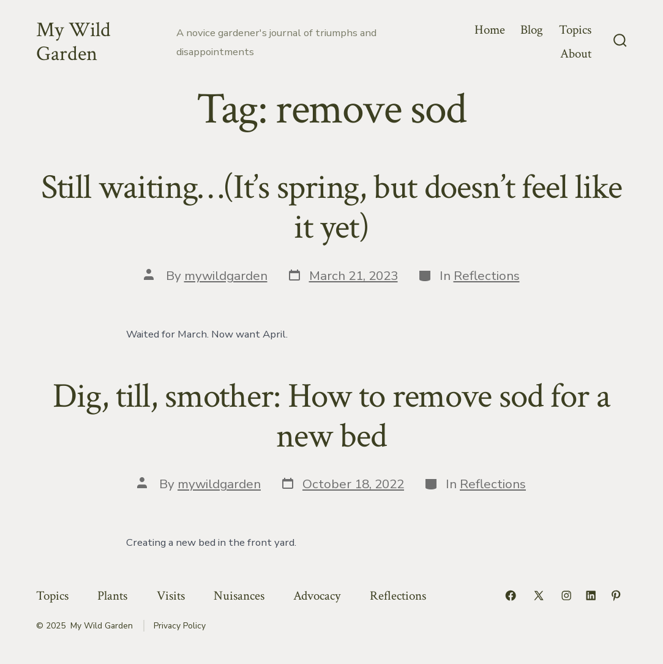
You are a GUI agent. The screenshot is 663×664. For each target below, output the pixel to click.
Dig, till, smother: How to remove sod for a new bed (331, 416)
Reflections (487, 275)
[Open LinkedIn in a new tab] (591, 595)
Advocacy (316, 595)
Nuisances (239, 595)
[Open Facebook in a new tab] (511, 595)
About (575, 53)
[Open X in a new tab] (539, 595)
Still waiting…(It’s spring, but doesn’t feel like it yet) (332, 207)
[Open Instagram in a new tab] (566, 595)
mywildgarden (226, 275)
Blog (531, 29)
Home (489, 29)
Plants (112, 595)
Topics (575, 29)
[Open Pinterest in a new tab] (616, 595)
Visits (171, 595)
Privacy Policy (180, 626)
